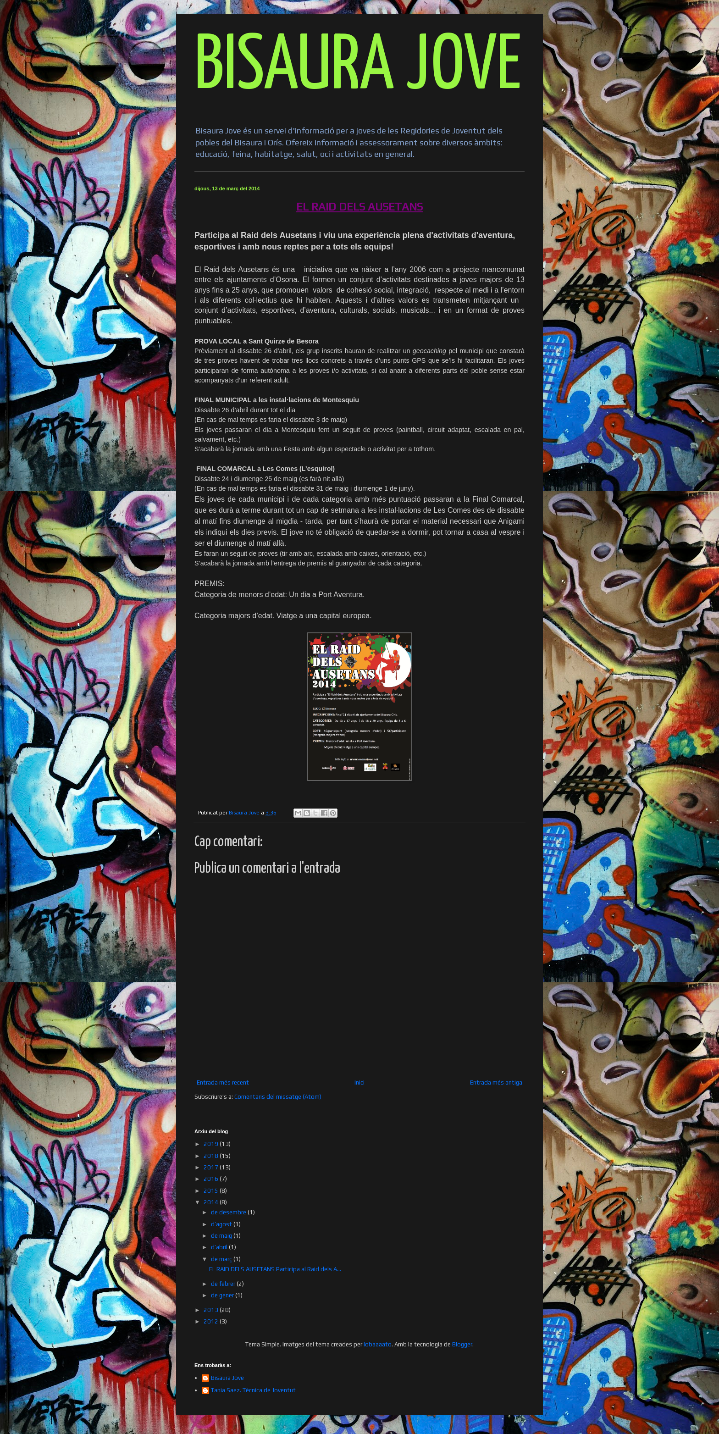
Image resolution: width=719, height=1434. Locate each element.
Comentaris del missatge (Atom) (277, 1096)
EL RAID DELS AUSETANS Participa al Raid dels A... (275, 1269)
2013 (212, 1310)
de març (222, 1259)
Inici (359, 1082)
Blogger (462, 1344)
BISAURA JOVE (357, 67)
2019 (212, 1144)
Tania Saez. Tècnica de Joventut (253, 1390)
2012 (212, 1321)
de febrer (224, 1283)
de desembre (229, 1212)
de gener (223, 1295)
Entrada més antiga (496, 1082)
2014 (212, 1202)
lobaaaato (378, 1344)
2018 (212, 1155)
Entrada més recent (223, 1082)
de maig (222, 1235)
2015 (212, 1190)
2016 (212, 1178)
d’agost (222, 1224)
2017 (212, 1167)
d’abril (220, 1247)
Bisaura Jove (227, 1377)
